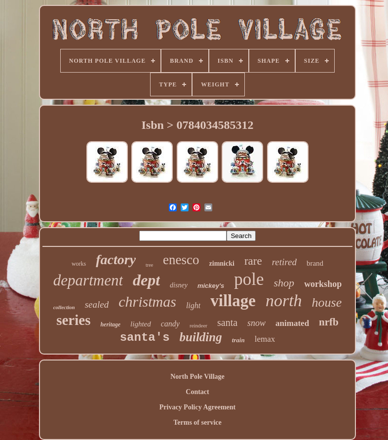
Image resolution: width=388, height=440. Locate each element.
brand (315, 263)
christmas (147, 301)
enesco (181, 259)
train (238, 340)
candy (170, 324)
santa (227, 322)
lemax (265, 339)
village (233, 301)
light (193, 305)
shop (284, 283)
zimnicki (221, 263)
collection (64, 307)
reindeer (198, 325)
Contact (197, 392)
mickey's (210, 285)
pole (249, 279)
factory (116, 259)
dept (146, 280)
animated (292, 323)
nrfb (329, 322)
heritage (110, 324)
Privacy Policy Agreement (197, 407)
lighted (140, 324)
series (73, 320)
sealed (97, 304)
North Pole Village (197, 376)
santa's (145, 337)
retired (284, 262)
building (201, 337)
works (79, 263)
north (284, 300)
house (327, 302)
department (88, 280)
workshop (323, 284)
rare (253, 261)
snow (256, 323)
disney (179, 285)
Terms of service (197, 422)
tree (149, 265)
